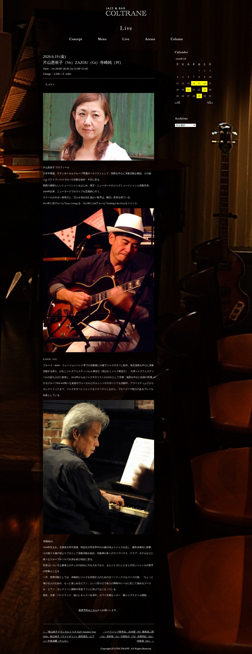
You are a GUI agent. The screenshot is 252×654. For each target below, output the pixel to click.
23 (204, 89)
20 (188, 89)
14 (194, 83)
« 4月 (177, 102)
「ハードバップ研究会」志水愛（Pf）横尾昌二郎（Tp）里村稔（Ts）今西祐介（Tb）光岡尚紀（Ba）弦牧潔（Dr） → (126, 636)
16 (204, 83)
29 (199, 96)
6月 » (210, 102)
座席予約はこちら (88, 610)
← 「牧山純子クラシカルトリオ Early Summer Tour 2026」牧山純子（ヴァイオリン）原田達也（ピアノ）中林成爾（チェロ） (69, 636)
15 (199, 83)
